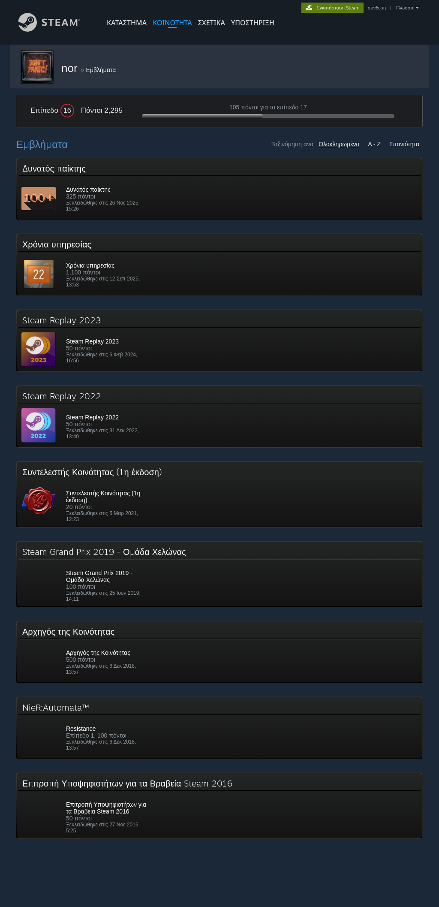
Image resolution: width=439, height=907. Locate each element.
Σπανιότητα (404, 144)
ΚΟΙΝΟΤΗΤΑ (172, 22)
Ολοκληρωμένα (339, 144)
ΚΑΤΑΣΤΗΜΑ (127, 22)
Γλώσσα (404, 8)
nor (71, 68)
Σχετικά (211, 22)
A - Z (374, 144)
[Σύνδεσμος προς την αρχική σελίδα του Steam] (55, 29)
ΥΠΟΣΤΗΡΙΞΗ (252, 22)
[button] (219, 188)
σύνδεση (377, 8)
